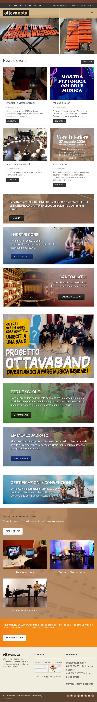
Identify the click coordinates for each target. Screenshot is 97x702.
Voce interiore (61, 164)
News (90, 6)
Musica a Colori (61, 102)
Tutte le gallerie (13, 531)
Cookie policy (7, 698)
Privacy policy (37, 696)
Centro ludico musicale (18, 164)
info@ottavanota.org (76, 662)
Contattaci (74, 6)
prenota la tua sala (14, 638)
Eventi (83, 6)
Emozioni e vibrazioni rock (20, 102)
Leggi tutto (12, 121)
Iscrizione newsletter (60, 6)
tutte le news (87, 62)
